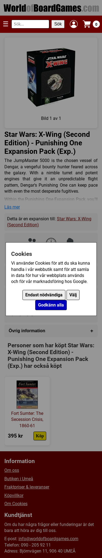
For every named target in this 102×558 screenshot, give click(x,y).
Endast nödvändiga (44, 294)
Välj (73, 294)
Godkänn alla (51, 305)
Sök (58, 24)
